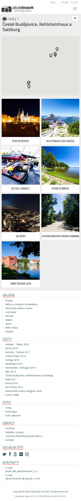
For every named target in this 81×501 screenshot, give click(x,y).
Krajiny (9, 300)
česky (52, 2)
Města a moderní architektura (21, 304)
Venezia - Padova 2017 (17, 352)
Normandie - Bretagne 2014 (20, 367)
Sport (8, 323)
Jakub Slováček (42, 491)
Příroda (9, 316)
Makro (8, 319)
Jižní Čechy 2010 (14, 387)
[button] (51, 56)
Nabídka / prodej (14, 432)
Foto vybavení (13, 415)
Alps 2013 (10, 371)
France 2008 (12, 394)
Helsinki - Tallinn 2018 (17, 344)
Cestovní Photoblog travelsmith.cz (23, 436)
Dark (74, 2)
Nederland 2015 (14, 363)
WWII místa (11, 327)
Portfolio (10, 428)
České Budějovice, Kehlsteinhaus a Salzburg (37, 26)
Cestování (10, 312)
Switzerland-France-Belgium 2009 (23, 391)
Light (65, 2)
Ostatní (9, 331)
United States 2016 (15, 356)
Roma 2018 (11, 348)
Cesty (11, 19)
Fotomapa (11, 411)
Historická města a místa (18, 308)
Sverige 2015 (12, 359)
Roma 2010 (11, 383)
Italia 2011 (11, 379)
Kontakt (9, 440)
